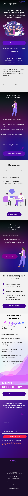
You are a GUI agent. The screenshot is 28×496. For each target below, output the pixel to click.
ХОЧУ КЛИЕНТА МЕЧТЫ (14, 214)
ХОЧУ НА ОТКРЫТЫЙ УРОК (14, 153)
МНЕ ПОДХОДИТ (10, 256)
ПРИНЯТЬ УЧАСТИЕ (14, 305)
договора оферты (12, 441)
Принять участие (14, 42)
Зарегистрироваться (14, 393)
